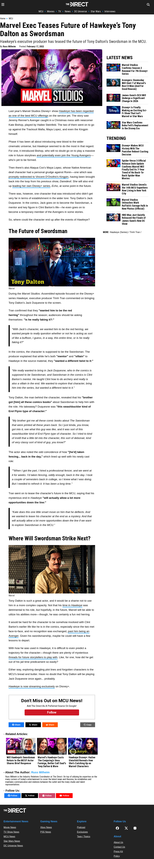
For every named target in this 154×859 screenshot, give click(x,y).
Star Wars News (12, 841)
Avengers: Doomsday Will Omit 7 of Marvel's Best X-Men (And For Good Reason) (134, 84)
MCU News (9, 836)
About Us (118, 842)
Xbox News (46, 827)
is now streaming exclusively (32, 686)
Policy (117, 856)
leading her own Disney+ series (31, 185)
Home (2, 18)
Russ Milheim (9, 46)
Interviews (110, 11)
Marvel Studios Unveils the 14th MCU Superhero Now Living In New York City (135, 189)
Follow (12, 795)
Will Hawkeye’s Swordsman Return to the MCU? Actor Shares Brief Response (21, 760)
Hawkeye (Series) (119, 232)
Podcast (81, 827)
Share (16, 725)
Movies (50, 11)
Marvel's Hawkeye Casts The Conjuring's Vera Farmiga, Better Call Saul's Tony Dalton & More (52, 762)
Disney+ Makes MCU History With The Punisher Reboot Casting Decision (135, 150)
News (68, 11)
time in (72, 605)
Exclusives (82, 832)
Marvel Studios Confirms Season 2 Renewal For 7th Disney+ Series (135, 69)
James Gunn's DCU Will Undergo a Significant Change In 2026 (134, 98)
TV (59, 11)
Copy (88, 725)
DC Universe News (13, 845)
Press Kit (118, 851)
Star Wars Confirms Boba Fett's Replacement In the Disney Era (135, 125)
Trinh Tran (135, 232)
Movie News (10, 827)
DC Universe (80, 11)
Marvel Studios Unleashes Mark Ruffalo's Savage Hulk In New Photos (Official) (135, 204)
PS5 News (45, 832)
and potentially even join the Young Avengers (64, 155)
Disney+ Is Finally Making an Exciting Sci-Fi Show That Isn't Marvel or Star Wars (134, 112)
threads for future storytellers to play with (33, 657)
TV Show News (11, 832)
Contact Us (119, 847)
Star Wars (96, 11)
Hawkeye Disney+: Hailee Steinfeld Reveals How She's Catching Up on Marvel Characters (82, 762)
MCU (41, 11)
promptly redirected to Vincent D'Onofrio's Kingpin (38, 176)
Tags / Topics (83, 836)
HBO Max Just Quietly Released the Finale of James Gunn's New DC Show (134, 219)
